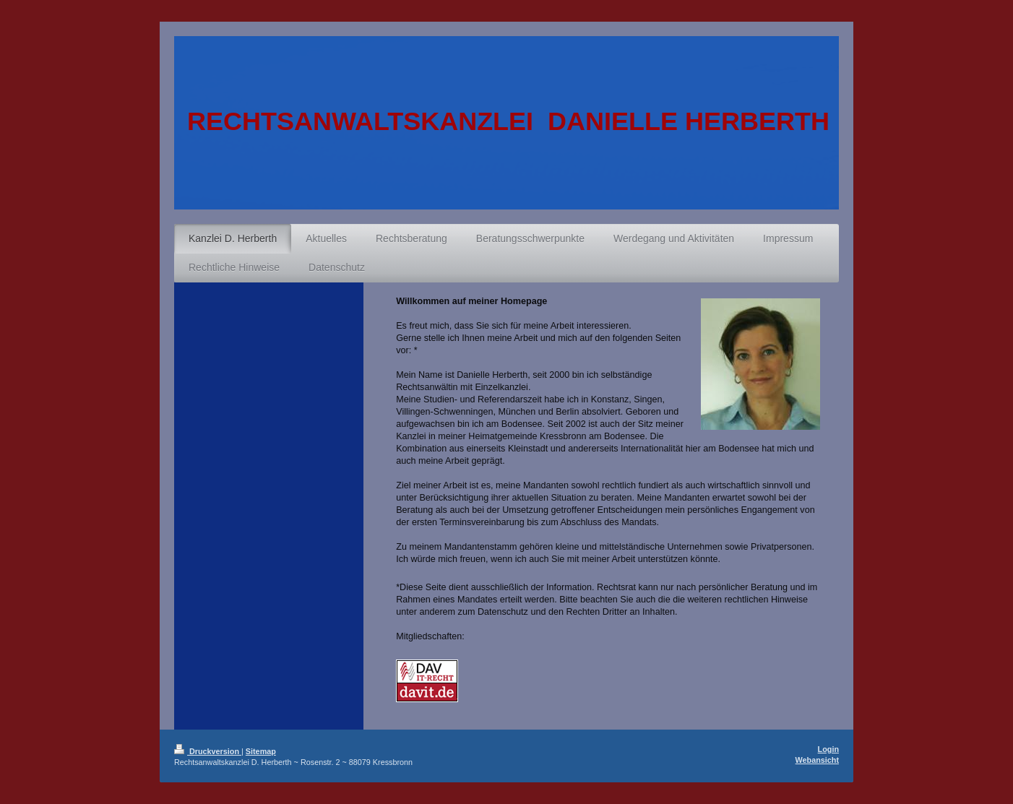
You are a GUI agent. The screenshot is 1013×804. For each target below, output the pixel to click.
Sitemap (261, 751)
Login (828, 749)
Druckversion (207, 751)
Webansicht (817, 760)
